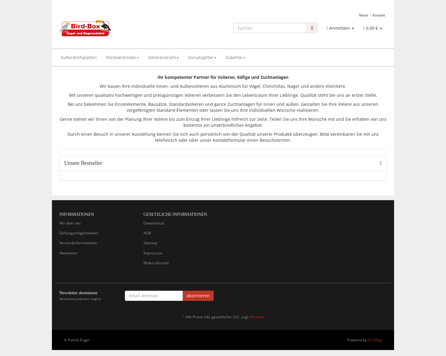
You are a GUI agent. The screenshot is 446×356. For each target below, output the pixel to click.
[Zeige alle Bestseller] (381, 163)
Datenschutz (153, 223)
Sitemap (150, 242)
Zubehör (235, 57)
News (363, 15)
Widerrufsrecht (156, 263)
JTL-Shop (375, 340)
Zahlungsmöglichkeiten (78, 233)
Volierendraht (163, 57)
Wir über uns (70, 223)
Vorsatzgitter (202, 57)
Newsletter (68, 253)
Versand (257, 316)
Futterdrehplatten (79, 57)
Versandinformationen (78, 242)
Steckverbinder (122, 57)
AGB (147, 233)
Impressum (152, 253)
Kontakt (378, 15)
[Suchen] (270, 28)
